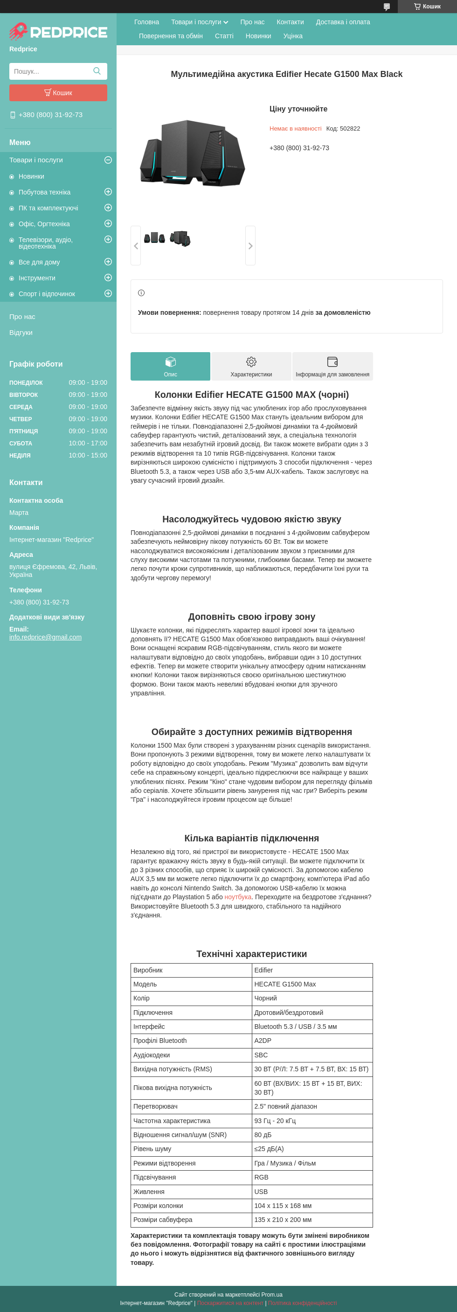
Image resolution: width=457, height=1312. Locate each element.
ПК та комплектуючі (48, 208)
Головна (146, 22)
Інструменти (37, 278)
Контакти (290, 22)
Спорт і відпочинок (47, 294)
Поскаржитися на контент (230, 1303)
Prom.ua (272, 1294)
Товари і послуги (36, 160)
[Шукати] (96, 71)
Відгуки (21, 332)
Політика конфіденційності (302, 1303)
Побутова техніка (44, 192)
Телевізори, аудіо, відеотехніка (46, 243)
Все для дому (39, 262)
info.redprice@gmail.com (45, 637)
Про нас (22, 316)
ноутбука (238, 897)
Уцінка (293, 36)
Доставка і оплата (343, 22)
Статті (224, 36)
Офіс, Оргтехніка (44, 224)
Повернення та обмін (171, 36)
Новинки (31, 176)
